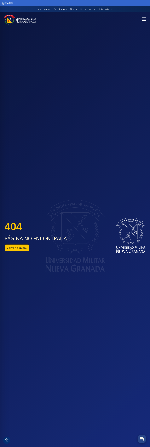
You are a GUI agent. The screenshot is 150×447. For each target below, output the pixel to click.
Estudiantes (60, 9)
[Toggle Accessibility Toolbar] (7, 440)
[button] (143, 20)
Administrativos (103, 9)
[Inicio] (20, 19)
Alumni (73, 9)
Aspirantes (44, 9)
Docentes (85, 9)
